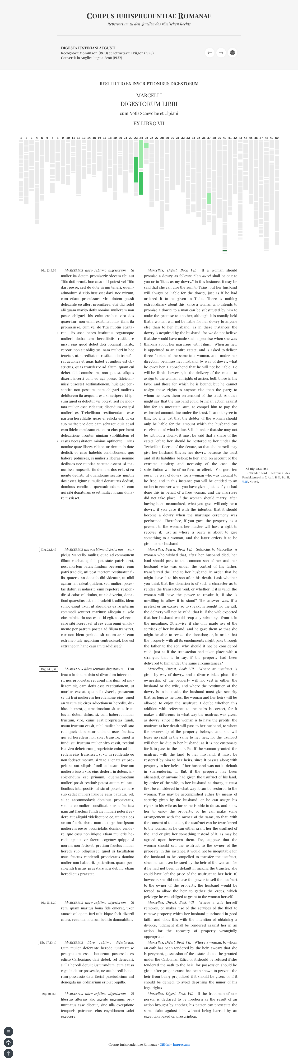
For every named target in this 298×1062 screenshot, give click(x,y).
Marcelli (149, 95)
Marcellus (155, 270)
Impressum (181, 1044)
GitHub (165, 1044)
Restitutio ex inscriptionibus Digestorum (149, 83)
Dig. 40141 (49, 994)
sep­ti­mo (100, 270)
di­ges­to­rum (117, 270)
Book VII (188, 270)
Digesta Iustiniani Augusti (88, 47)
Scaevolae (149, 113)
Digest (172, 270)
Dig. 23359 (48, 270)
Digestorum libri (149, 103)
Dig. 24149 (48, 549)
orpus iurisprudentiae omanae (149, 16)
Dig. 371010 (48, 942)
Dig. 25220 (48, 902)
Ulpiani (171, 113)
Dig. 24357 (48, 669)
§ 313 (245, 481)
